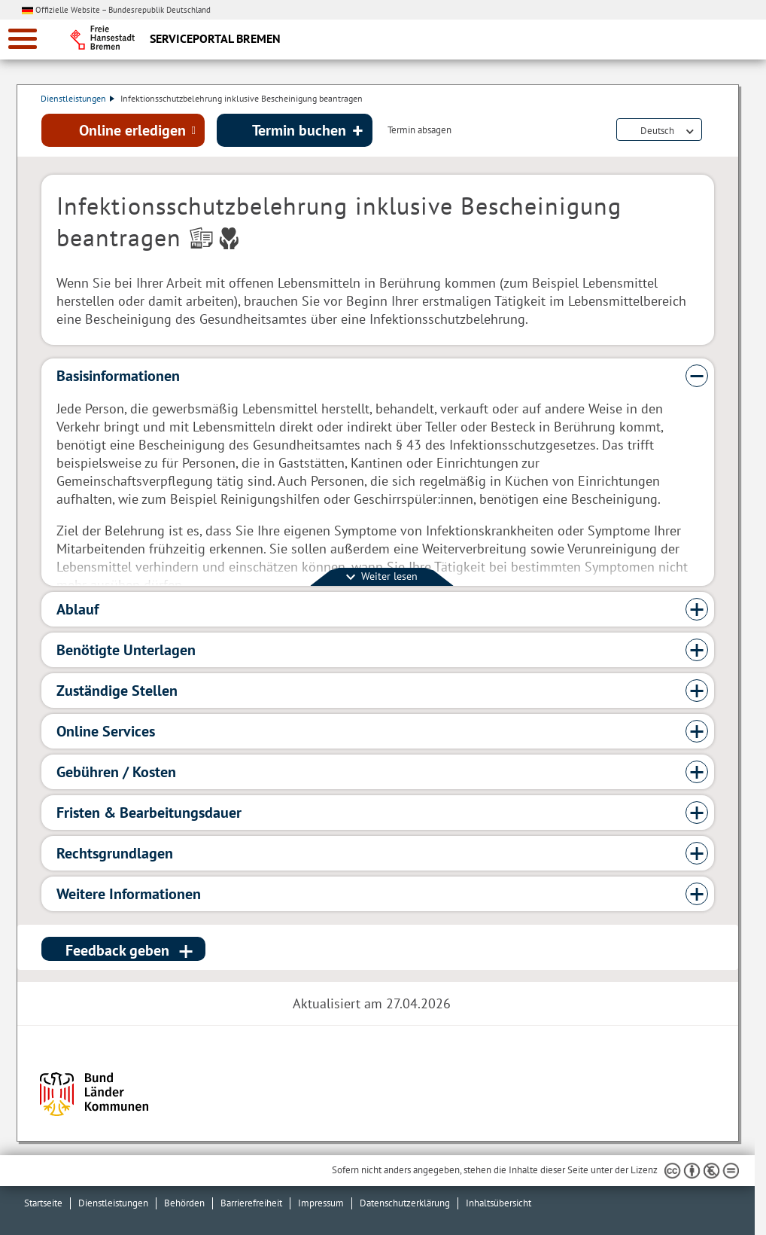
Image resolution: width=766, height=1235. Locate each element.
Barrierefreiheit (251, 1203)
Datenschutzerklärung (405, 1203)
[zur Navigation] (22, 38)
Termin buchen (299, 130)
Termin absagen (419, 131)
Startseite (43, 1203)
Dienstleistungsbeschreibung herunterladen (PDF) (711, 131)
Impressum (321, 1203)
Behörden (184, 1203)
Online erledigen (132, 130)
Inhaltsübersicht (498, 1203)
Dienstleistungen (78, 98)
